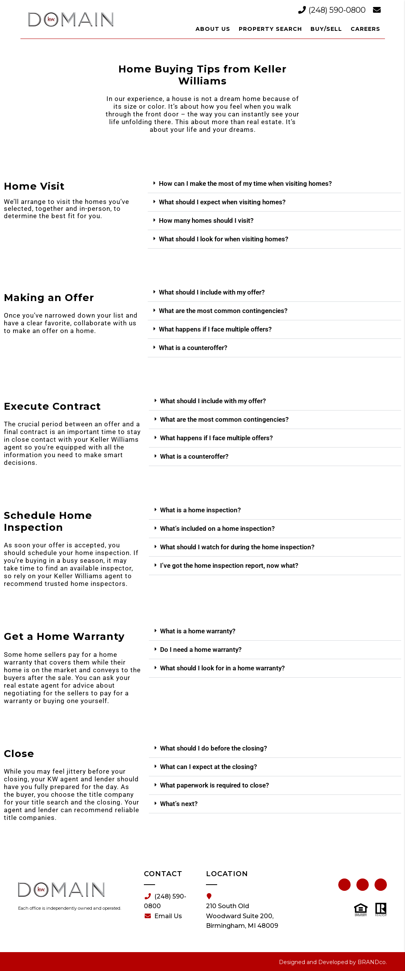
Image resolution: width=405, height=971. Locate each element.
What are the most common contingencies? (223, 311)
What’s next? (178, 804)
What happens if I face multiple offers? (215, 329)
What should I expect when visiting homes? (222, 202)
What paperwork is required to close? (214, 785)
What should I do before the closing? (213, 748)
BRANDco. (372, 962)
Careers (365, 28)
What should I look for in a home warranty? (222, 668)
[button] (274, 184)
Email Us (163, 916)
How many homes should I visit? (206, 220)
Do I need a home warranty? (200, 649)
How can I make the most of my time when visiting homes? (245, 183)
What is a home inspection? (200, 510)
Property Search (270, 28)
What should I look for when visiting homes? (223, 239)
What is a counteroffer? (193, 348)
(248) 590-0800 (333, 10)
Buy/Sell (326, 28)
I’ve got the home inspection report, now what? (229, 565)
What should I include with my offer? (212, 292)
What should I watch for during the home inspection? (237, 547)
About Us (213, 28)
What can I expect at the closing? (208, 767)
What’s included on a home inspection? (217, 528)
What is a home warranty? (197, 631)
